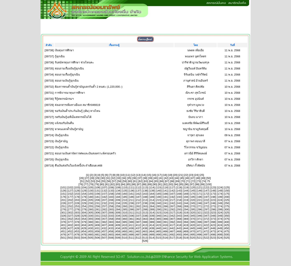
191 (165, 196)
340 (158, 215)
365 (158, 218)
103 (77, 187)
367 (172, 218)
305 (90, 212)
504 (84, 237)
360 (124, 218)
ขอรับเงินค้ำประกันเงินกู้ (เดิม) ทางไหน (77, 111)
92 (165, 184)
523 (213, 237)
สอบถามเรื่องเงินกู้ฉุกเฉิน (69, 68)
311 (131, 212)
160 (124, 193)
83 (117, 184)
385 (124, 222)
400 (226, 222)
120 (192, 187)
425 (226, 225)
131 (97, 190)
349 (220, 215)
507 (104, 237)
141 (165, 190)
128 (77, 190)
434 (118, 228)
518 (179, 237)
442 (172, 228)
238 (145, 203)
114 (151, 187)
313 (145, 212)
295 (192, 209)
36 (134, 178)
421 (199, 225)
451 (63, 231)
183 (111, 196)
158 (111, 193)
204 (84, 200)
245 (192, 203)
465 (158, 231)
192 (172, 196)
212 (138, 200)
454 (84, 231)
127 (70, 190)
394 (186, 222)
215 (158, 200)
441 (165, 228)
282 (104, 209)
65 (156, 181)
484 (118, 234)
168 (179, 193)
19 (169, 174)
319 (186, 212)
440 (158, 228)
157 (104, 193)
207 (104, 200)
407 (104, 225)
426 (63, 228)
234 (118, 203)
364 (151, 218)
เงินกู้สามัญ (61, 141)
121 (199, 187)
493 (179, 234)
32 (113, 178)
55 (103, 181)
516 (165, 237)
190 (158, 196)
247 (206, 203)
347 (206, 215)
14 (143, 174)
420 (192, 225)
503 (77, 237)
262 (138, 206)
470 (192, 231)
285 (124, 209)
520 (192, 237)
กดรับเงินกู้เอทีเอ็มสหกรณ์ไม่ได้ (73, 117)
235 (124, 203)
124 (220, 187)
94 (176, 184)
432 (104, 228)
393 (179, 222)
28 (92, 178)
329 (84, 215)
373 (213, 218)
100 (208, 184)
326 (63, 215)
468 (179, 231)
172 (206, 193)
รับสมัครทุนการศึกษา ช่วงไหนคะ (74, 62)
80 (101, 184)
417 (172, 225)
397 (206, 222)
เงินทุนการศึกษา (64, 50)
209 (118, 200)
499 (220, 234)
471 (199, 231)
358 (111, 218)
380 (90, 222)
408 (111, 225)
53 (92, 181)
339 (151, 215)
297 (206, 209)
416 (165, 225)
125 (226, 187)
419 (186, 225)
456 (97, 231)
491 (165, 234)
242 (172, 203)
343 (179, 215)
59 (124, 181)
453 (77, 231)
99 (202, 184)
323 (213, 212)
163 (145, 193)
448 (213, 228)
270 (192, 206)
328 (77, 215)
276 (63, 209)
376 (63, 222)
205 (90, 200)
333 (111, 215)
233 (111, 203)
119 (186, 187)
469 (186, 231)
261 (131, 206)
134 (118, 190)
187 (138, 196)
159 (118, 193)
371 (199, 218)
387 (138, 222)
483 (111, 234)
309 (118, 212)
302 (70, 212)
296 (199, 209)
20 (175, 174)
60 (129, 181)
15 (148, 174)
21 (180, 174)
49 (203, 178)
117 (172, 187)
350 (226, 215)
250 (226, 203)
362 (138, 218)
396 (199, 222)
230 (90, 203)
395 (192, 222)
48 (198, 178)
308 (111, 212)
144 (186, 190)
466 (165, 231)
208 (111, 200)
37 (139, 178)
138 (145, 190)
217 (172, 200)
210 (124, 200)
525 (226, 237)
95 (181, 184)
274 (220, 206)
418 (179, 225)
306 (97, 212)
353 (77, 218)
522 (206, 237)
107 (104, 187)
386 (131, 222)
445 (192, 228)
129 (84, 190)
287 (138, 209)
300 (226, 209)
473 (213, 231)
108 (111, 187)
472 (206, 231)
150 (226, 190)
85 (128, 184)
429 (84, 228)
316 (165, 212)
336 (131, 215)
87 (139, 184)
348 (213, 215)
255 (90, 206)
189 (151, 196)
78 (91, 184)
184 (118, 196)
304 (84, 212)
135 (124, 190)
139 (151, 190)
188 (145, 196)
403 (77, 225)
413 (145, 225)
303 (77, 212)
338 (145, 215)
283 (111, 209)
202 (70, 200)
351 (63, 218)
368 (179, 218)
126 (63, 190)
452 (70, 231)
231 (97, 203)
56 (108, 181)
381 (97, 222)
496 (199, 234)
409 (118, 225)
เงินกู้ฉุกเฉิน (62, 135)
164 (151, 193)
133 (111, 190)
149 (220, 190)
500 (226, 234)
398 (213, 222)
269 (186, 206)
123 (213, 187)
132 (104, 190)
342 (172, 215)
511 (131, 237)
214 (151, 200)
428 (77, 228)
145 (192, 190)
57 (113, 181)
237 (138, 203)
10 (122, 174)
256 (97, 206)
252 (70, 206)
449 (220, 228)
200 (226, 196)
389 (151, 222)
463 (145, 231)
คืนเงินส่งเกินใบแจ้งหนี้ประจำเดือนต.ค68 (78, 165)
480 (90, 234)
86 (133, 184)
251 (63, 206)
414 (151, 225)
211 (131, 200)
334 (118, 215)
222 (206, 200)
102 (70, 187)
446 (199, 228)
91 (160, 184)
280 (90, 209)
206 (97, 200)
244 (186, 203)
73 (198, 181)
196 (199, 196)
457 (104, 231)
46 (187, 178)
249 (220, 203)
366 (165, 218)
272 (206, 206)
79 (96, 184)
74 (204, 181)
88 (144, 184)
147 (206, 190)
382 (104, 222)
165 (158, 193)
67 (166, 181)
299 (220, 209)
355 (90, 218)
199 (220, 196)
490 (158, 234)
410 (124, 225)
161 (131, 193)
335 (124, 215)
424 (220, 225)
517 (172, 237)
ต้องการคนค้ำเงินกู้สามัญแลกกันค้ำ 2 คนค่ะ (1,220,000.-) (89, 86)
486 (131, 234)
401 (63, 225)
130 (90, 190)
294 (186, 209)
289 (151, 209)
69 (177, 181)
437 (138, 228)
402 (70, 225)
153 (77, 193)
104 (84, 187)
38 (144, 178)
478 (77, 234)
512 (138, 237)
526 (145, 240)
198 (213, 196)
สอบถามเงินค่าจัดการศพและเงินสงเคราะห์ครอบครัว (85, 153)
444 (186, 228)
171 (199, 193)
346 (199, 215)
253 (77, 206)
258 (111, 206)
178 (77, 196)
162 (138, 193)
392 (172, 222)
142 (172, 190)
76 (80, 184)
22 (185, 174)
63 (145, 181)
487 (138, 234)
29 (97, 178)
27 (86, 178)
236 (131, 203)
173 (213, 193)
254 (84, 206)
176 (63, 196)
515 (158, 237)
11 (127, 174)
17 (159, 174)
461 (131, 231)
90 (154, 184)
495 (192, 234)
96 (186, 184)
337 (138, 215)
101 (63, 187)
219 (186, 200)
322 (206, 212)
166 (165, 193)
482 (104, 234)
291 (165, 209)
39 (150, 178)
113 (145, 187)
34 (123, 178)
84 (123, 184)
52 (87, 181)
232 (104, 203)
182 (104, 196)
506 (97, 237)
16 (154, 174)
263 (145, 206)
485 (124, 234)
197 (206, 196)
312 (138, 212)
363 (145, 218)
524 (220, 237)
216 (165, 200)
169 (186, 193)
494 (186, 234)
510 (124, 237)
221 (199, 200)
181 (97, 196)
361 (131, 218)
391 (165, 222)
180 (90, 196)
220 (192, 200)
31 (107, 178)
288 (145, 209)
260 (124, 206)
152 (70, 193)
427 (70, 228)
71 (188, 181)
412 (138, 225)
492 (172, 234)
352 (70, 218)
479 (84, 234)
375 (226, 218)
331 (97, 215)
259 (118, 206)
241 (165, 203)
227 (70, 203)
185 (124, 196)
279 (84, 209)
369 (186, 218)
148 (213, 190)
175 (226, 193)
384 (118, 222)
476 (63, 234)
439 (151, 228)
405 (90, 225)
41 (160, 178)
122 (206, 187)
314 (151, 212)
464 (151, 231)
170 (192, 193)
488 (145, 234)
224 (220, 200)
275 (226, 206)
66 (161, 181)
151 (63, 193)
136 (131, 190)
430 (90, 228)
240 (158, 203)
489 (151, 234)
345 (192, 215)
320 (192, 212)
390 (158, 222)
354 (84, 218)
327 (70, 215)
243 (179, 203)
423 (213, 225)
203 (77, 200)
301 (63, 212)
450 (226, 228)
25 (201, 174)
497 (206, 234)
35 (129, 178)
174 (220, 193)
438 (145, 228)
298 (213, 209)
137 (138, 190)
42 (166, 178)
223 (213, 200)
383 (111, 222)
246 (199, 203)
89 (149, 184)
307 (104, 212)
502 (70, 237)
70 (182, 181)
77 (85, 184)
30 (102, 178)
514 (151, 237)
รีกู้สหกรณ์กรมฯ (64, 98)
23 (191, 174)
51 (82, 181)
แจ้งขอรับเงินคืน (64, 123)
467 (172, 231)
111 (131, 187)
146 (199, 190)
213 (145, 200)
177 (70, 196)
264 (151, 206)
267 (172, 206)
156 (97, 193)
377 (70, 222)
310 (124, 212)
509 (118, 237)
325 (226, 212)
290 (158, 209)
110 (124, 187)
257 (104, 206)
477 (70, 234)
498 (213, 234)
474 (220, 231)
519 (186, 237)
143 (179, 190)
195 (192, 196)
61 (135, 181)
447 (206, 228)
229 (84, 203)
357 (104, 218)
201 (63, 200)
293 (179, 209)
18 (164, 174)
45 (182, 178)
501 (63, 237)
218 (179, 200)
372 (206, 218)
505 (90, 237)
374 (220, 218)
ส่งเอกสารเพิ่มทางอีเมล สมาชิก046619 (77, 104)
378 (77, 222)
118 (179, 187)
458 (111, 231)
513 (145, 237)
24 (196, 174)
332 (104, 215)
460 (124, 231)
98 (197, 184)
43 (171, 178)
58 (119, 181)
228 (77, 203)
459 (118, 231)
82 (112, 184)
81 (107, 184)
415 (158, 225)
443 (179, 228)
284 (118, 209)
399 (220, 222)
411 (131, 225)
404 (84, 225)
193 (179, 196)
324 (220, 212)
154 (84, 193)
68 (172, 181)
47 (192, 178)
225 (226, 200)
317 (172, 212)
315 (158, 212)
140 (158, 190)
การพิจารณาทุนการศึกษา (70, 92)
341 (165, 215)
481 (97, 234)
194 (186, 196)
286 (131, 209)
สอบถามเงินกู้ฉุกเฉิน (67, 80)
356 (97, 218)
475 (226, 231)
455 (90, 231)
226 (63, 203)
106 (97, 187)
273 (213, 206)
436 (131, 228)
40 (155, 178)
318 (179, 212)
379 (84, 222)
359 (118, 218)
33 (118, 178)
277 (70, 209)
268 (179, 206)
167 (172, 193)
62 (140, 181)
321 (199, 212)
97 (191, 184)
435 (124, 228)
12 (132, 174)
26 (81, 178)
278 (77, 209)
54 (98, 181)
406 (97, 225)
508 (111, 237)
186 (131, 196)
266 (165, 206)
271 (199, 206)
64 (150, 181)
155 (90, 193)
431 (97, 228)
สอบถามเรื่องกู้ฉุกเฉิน (67, 74)
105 (90, 187)
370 (192, 218)
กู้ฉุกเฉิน (60, 56)
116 (165, 187)
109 (118, 187)
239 (151, 203)
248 (213, 203)
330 (90, 215)
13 (138, 174)
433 (111, 228)
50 (208, 178)
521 (199, 237)
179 (84, 196)
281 (97, 209)
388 (145, 222)
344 (186, 215)
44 (176, 178)
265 (158, 206)
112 (138, 187)
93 (170, 184)
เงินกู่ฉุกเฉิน (62, 159)
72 (193, 181)
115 (158, 187)
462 (138, 231)
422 (206, 225)
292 (172, 209)
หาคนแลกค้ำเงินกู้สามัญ (69, 129)
